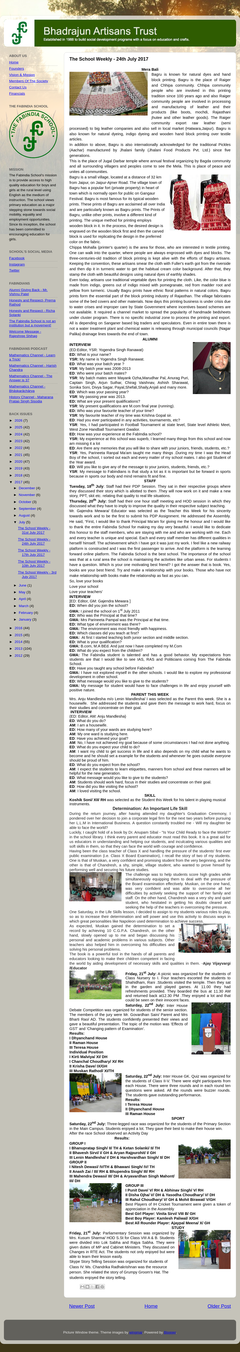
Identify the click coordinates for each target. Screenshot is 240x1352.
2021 (19, 455)
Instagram (17, 264)
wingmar (135, 1332)
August (25, 515)
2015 (19, 635)
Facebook (17, 258)
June (23, 585)
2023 (19, 441)
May (22, 592)
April (23, 599)
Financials (17, 93)
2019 (19, 468)
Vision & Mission (22, 75)
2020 (19, 461)
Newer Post (82, 1306)
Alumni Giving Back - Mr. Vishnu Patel (28, 292)
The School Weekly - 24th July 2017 (34, 541)
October (25, 502)
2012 (19, 656)
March (24, 606)
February (26, 613)
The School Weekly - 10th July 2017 (34, 563)
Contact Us (18, 87)
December (27, 488)
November (27, 495)
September (28, 509)
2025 (19, 427)
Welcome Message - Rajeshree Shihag (25, 334)
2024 (19, 434)
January (25, 619)
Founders (16, 68)
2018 (19, 475)
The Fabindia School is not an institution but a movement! (32, 323)
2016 (19, 628)
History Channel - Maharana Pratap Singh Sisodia (31, 399)
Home (151, 1306)
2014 (19, 642)
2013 (19, 649)
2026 (19, 420)
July (22, 522)
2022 (19, 448)
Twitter (14, 270)
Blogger (170, 1332)
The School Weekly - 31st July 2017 (34, 530)
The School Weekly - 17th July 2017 (34, 552)
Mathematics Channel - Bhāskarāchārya (27, 388)
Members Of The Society (28, 81)
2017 (19, 482)
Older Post (219, 1306)
